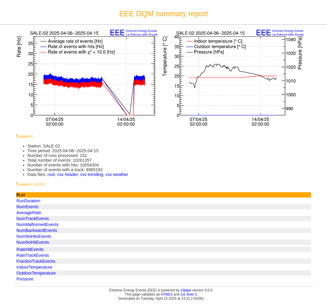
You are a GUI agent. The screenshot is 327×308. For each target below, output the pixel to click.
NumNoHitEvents (33, 242)
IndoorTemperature (35, 267)
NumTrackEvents (33, 218)
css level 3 (188, 294)
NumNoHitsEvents (34, 236)
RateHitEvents (30, 249)
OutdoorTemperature (36, 273)
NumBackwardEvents (37, 230)
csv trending (91, 174)
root (51, 174)
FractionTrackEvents (36, 261)
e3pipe (186, 290)
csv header (67, 174)
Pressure (25, 279)
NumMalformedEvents (38, 224)
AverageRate (29, 212)
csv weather (117, 174)
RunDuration (29, 200)
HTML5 (167, 294)
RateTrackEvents (33, 255)
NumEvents (27, 206)
